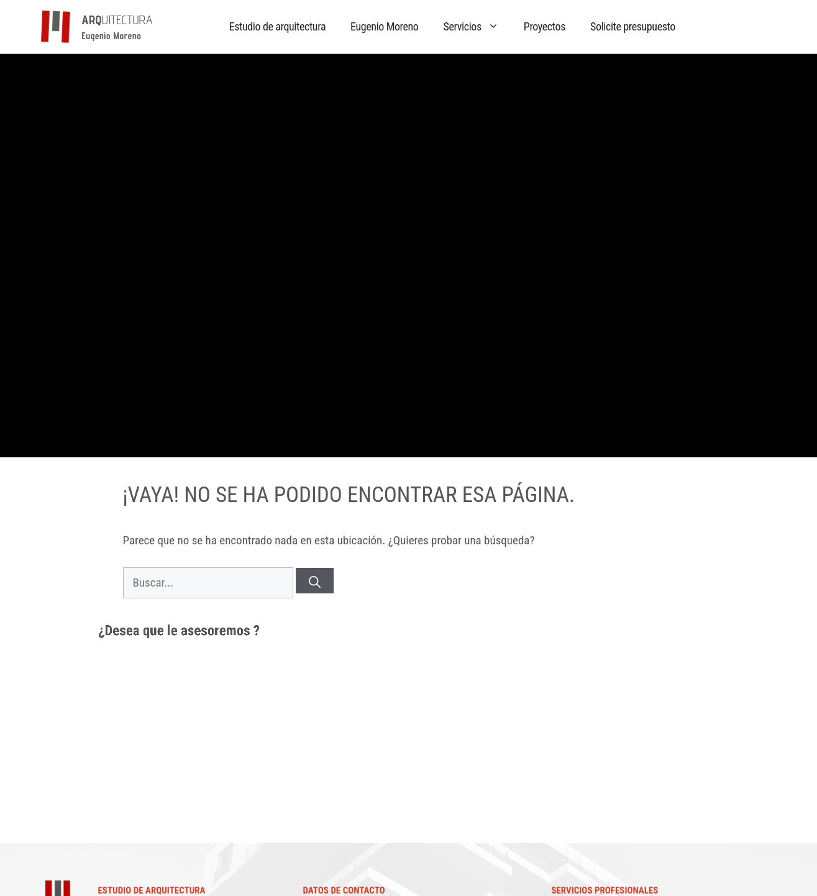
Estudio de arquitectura (277, 26)
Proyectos (544, 26)
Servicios (477, 26)
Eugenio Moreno (384, 26)
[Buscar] (315, 580)
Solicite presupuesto (632, 26)
